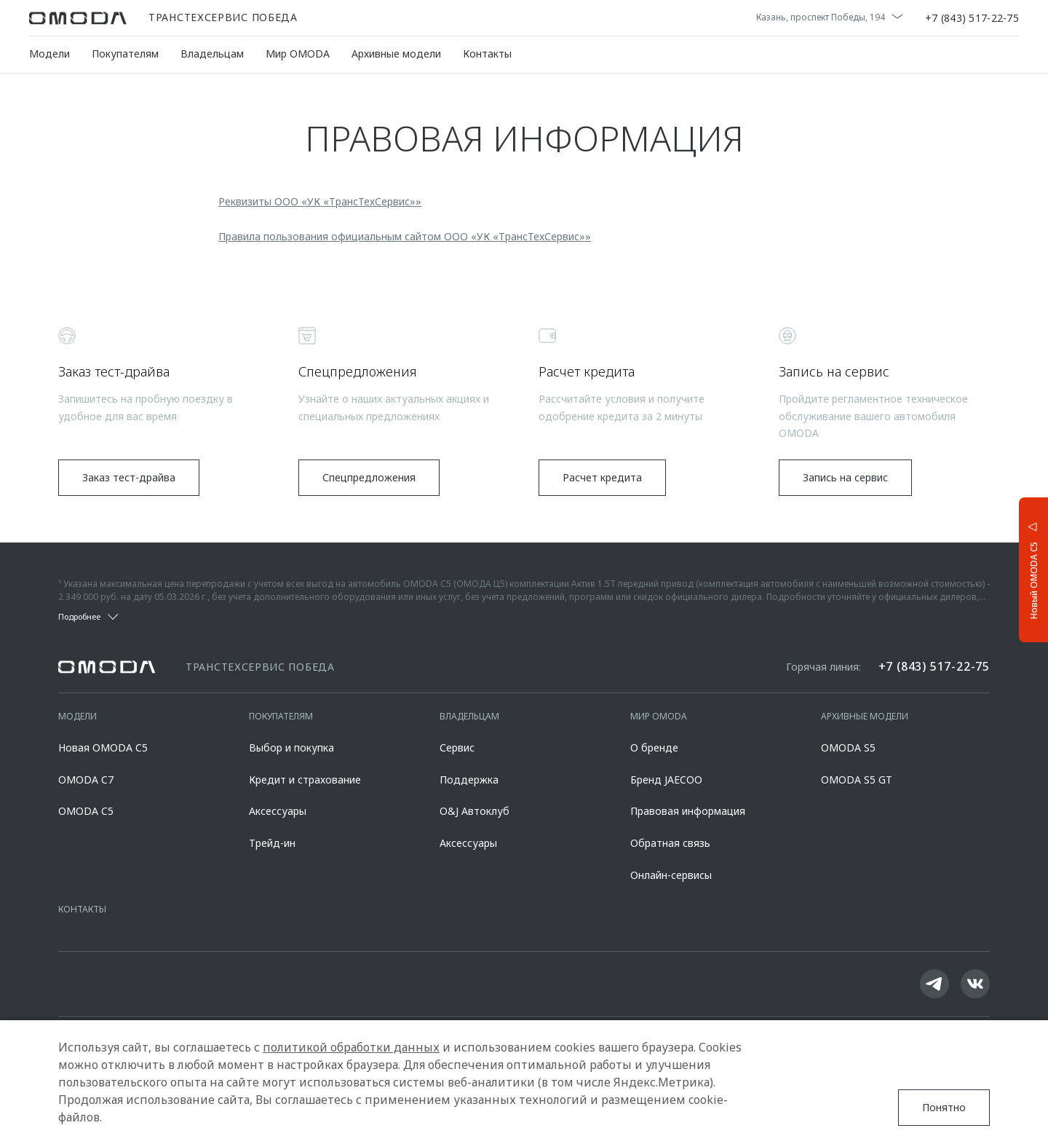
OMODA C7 (86, 779)
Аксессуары (277, 811)
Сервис (457, 747)
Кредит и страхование (305, 779)
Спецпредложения (369, 477)
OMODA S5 (848, 747)
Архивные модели (396, 53)
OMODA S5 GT (856, 779)
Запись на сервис (845, 477)
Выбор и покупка (291, 747)
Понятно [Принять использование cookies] (944, 1107)
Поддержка (469, 779)
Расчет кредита (602, 477)
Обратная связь (670, 843)
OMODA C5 (86, 811)
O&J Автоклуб (474, 811)
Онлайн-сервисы (671, 875)
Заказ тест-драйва (128, 477)
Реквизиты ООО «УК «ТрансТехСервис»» (319, 201)
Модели (49, 53)
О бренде (654, 747)
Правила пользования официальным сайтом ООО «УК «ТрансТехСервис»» (404, 236)
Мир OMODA (298, 53)
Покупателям (125, 53)
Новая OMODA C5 (103, 747)
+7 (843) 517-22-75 (972, 18)
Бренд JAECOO (666, 779)
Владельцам (212, 53)
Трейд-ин (272, 843)
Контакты (487, 53)
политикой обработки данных (351, 1047)
